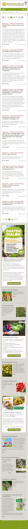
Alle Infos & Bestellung (14, 429)
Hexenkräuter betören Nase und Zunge (13, 26)
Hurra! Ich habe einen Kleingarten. (11, 457)
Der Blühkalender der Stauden (10, 362)
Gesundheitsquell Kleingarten (12, 51)
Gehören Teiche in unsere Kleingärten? (10, 186)
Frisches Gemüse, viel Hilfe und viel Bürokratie (12, 203)
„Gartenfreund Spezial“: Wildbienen (12, 412)
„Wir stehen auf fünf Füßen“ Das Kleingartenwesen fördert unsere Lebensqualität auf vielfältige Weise (13, 135)
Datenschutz (12, 522)
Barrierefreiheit (5, 524)
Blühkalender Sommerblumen (10, 436)
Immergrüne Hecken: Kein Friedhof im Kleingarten (11, 118)
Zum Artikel (5, 44)
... (5, 17)
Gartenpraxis (4, 12)
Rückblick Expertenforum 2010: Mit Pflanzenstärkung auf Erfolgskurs (12, 68)
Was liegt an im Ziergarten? (9, 479)
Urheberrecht (20, 522)
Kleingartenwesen (11, 12)
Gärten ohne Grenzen (9, 154)
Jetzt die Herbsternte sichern (10, 337)
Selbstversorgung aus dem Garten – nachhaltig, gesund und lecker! (14, 260)
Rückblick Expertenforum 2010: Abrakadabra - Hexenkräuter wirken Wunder (12, 92)
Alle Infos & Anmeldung (14, 283)
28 (19, 17)
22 (8, 17)
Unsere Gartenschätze (8, 305)
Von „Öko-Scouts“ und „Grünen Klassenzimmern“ (12, 168)
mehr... (3, 516)
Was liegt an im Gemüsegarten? (10, 290)
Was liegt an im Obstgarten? (9, 381)
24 (14, 17)
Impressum (4, 522)
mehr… (14, 296)
